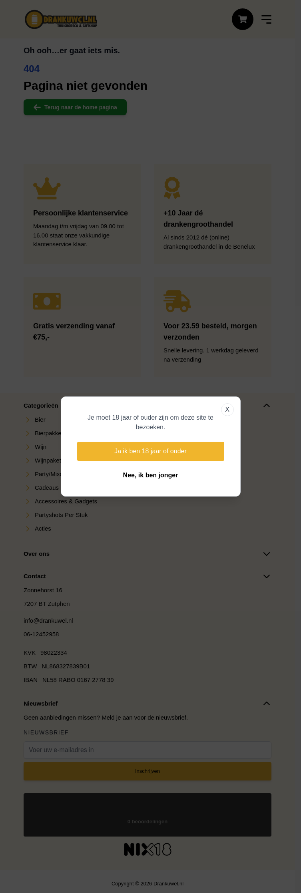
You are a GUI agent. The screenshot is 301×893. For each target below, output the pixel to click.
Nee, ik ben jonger (150, 475)
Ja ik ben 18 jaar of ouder (150, 451)
